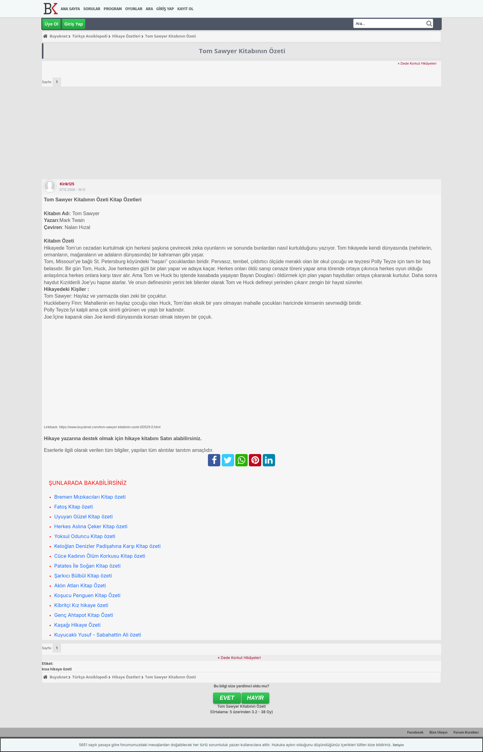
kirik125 (67, 184)
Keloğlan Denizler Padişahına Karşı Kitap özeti (107, 546)
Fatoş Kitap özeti (73, 507)
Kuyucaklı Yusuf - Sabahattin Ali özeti (97, 635)
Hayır (255, 698)
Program (113, 8)
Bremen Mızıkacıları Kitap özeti (90, 497)
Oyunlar (134, 8)
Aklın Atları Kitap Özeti (80, 585)
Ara (149, 8)
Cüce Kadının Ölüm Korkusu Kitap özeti (99, 556)
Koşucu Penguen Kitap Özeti (87, 595)
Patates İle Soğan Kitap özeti (87, 566)
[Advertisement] (241, 133)
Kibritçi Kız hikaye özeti (81, 605)
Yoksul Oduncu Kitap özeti (84, 536)
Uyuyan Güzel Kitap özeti (83, 516)
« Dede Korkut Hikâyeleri (417, 64)
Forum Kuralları (466, 732)
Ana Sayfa (70, 8)
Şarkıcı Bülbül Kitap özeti (83, 576)
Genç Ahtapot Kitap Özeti (83, 615)
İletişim (398, 745)
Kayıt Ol (185, 8)
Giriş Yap (165, 8)
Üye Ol (51, 24)
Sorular (91, 8)
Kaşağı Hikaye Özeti (77, 625)
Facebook (415, 732)
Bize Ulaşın (438, 732)
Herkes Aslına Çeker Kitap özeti (91, 526)
